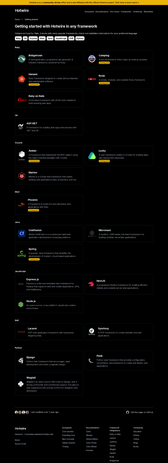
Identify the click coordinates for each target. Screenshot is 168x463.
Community (137, 12)
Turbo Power (91, 443)
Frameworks (126, 12)
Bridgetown (114, 460)
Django (113, 445)
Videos (136, 439)
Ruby (18, 38)
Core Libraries (68, 431)
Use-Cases (115, 12)
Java (50, 38)
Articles (136, 435)
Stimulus (89, 435)
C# (25, 38)
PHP (71, 38)
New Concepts (68, 439)
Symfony (113, 442)
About (17, 440)
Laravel (113, 438)
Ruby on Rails (115, 434)
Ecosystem (89, 12)
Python (79, 38)
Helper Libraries (68, 443)
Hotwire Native (92, 439)
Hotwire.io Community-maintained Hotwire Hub (34, 434)
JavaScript (60, 38)
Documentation (101, 12)
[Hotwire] (22, 11)
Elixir (42, 38)
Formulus (89, 450)
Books (136, 446)
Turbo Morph (91, 446)
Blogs (135, 443)
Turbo (88, 431)
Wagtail (113, 449)
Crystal (33, 38)
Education (137, 431)
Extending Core (68, 435)
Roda (112, 457)
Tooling (65, 446)
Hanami (113, 453)
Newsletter (148, 12)
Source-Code (20, 444)
